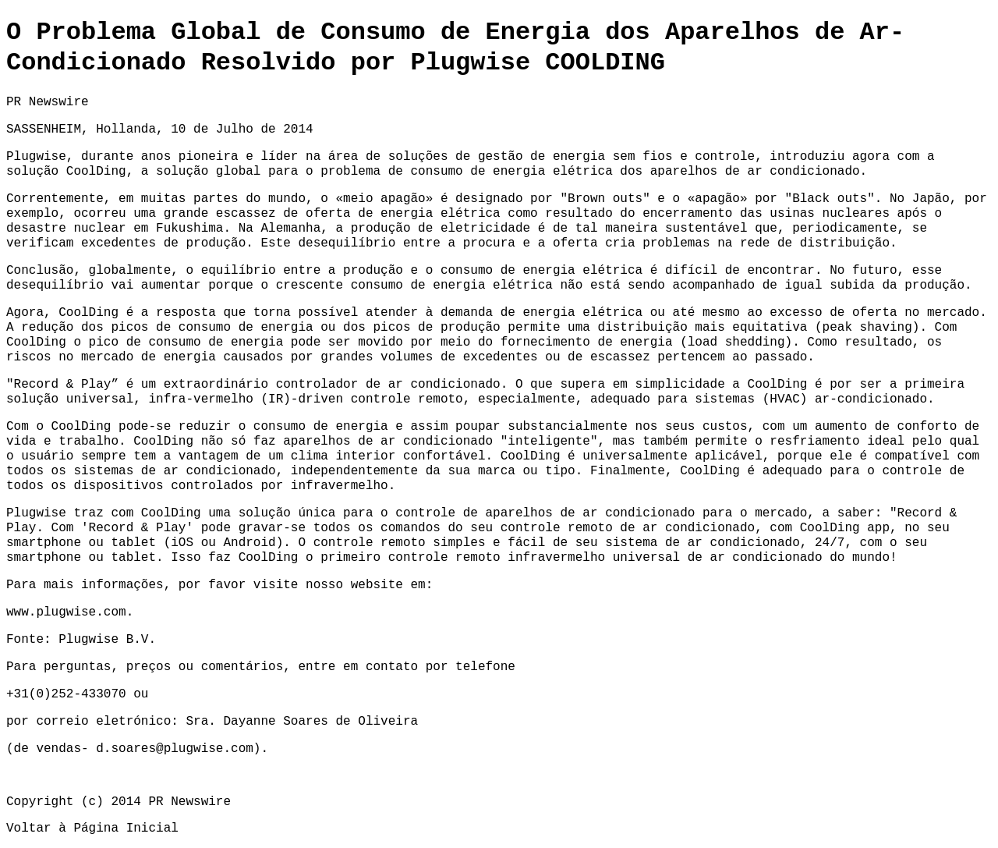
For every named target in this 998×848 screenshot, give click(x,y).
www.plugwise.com (66, 612)
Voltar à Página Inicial (92, 828)
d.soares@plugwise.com (174, 749)
